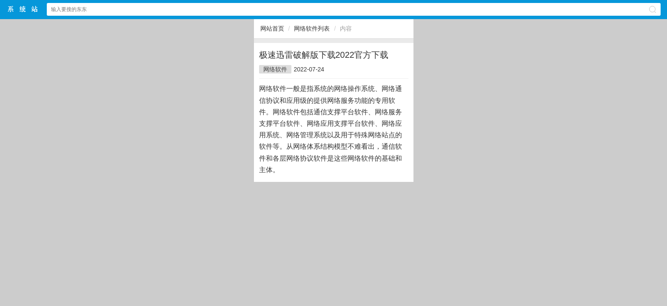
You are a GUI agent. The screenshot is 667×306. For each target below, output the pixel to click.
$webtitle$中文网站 (23, 9)
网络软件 (275, 69)
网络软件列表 (312, 28)
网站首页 (272, 28)
